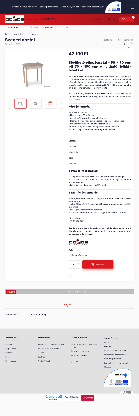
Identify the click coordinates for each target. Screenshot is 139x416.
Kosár (7, 357)
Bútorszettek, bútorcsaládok (115, 355)
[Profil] (112, 19)
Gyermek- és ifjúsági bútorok (116, 363)
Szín (71, 250)
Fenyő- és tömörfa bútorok (115, 350)
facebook (71, 362)
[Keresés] (96, 19)
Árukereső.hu (53, 399)
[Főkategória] (6, 34)
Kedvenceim (10, 361)
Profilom (8, 353)
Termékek (34, 27)
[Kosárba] (97, 264)
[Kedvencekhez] (128, 48)
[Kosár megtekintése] (126, 19)
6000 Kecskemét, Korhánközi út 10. (87, 345)
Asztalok (35, 34)
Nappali (107, 342)
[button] (14, 27)
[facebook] (124, 44)
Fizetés (41, 353)
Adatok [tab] (67, 305)
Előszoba (107, 367)
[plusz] (78, 262)
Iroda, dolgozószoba (112, 359)
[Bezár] (132, 7)
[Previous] (9, 103)
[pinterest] (131, 44)
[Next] (61, 103)
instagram (77, 362)
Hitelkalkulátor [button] (77, 291)
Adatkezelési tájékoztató (48, 348)
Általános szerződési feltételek (51, 344)
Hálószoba (108, 346)
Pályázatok (63, 27)
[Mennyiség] (73, 264)
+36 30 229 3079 (48, 19)
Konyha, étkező (19, 34)
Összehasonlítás (71, 275)
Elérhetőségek (44, 361)
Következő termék (125, 40)
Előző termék (108, 40)
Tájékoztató (48, 27)
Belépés (8, 344)
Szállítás (41, 357)
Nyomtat (79, 275)
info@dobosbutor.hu (78, 218)
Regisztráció (10, 348)
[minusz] (78, 266)
